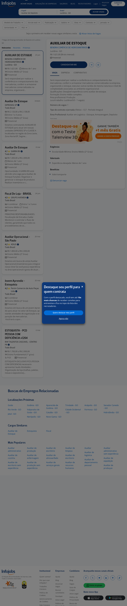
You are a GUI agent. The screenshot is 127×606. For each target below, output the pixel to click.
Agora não (63, 318)
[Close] (82, 286)
